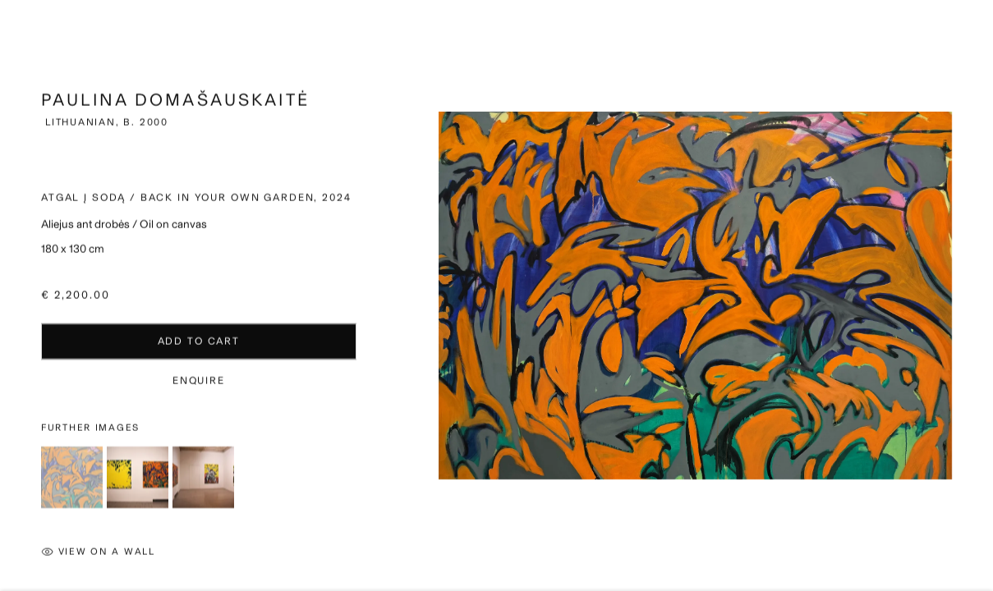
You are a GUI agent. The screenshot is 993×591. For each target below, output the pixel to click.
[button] (72, 486)
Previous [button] (16, 295)
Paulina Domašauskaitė (175, 108)
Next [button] (976, 295)
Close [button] (965, 37)
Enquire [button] (198, 389)
